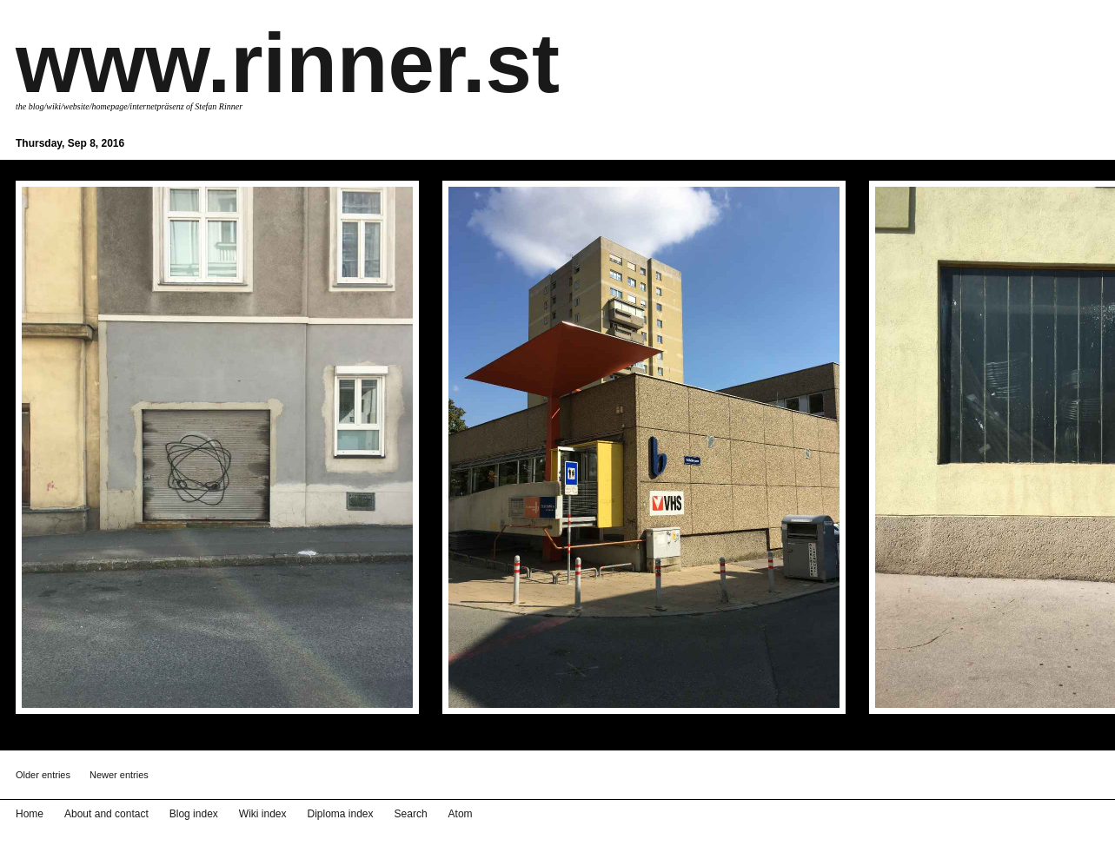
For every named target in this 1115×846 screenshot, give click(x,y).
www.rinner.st (288, 63)
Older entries (43, 775)
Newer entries (119, 775)
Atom (460, 814)
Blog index (193, 814)
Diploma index (341, 814)
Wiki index (263, 814)
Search (411, 814)
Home (29, 814)
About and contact (106, 814)
